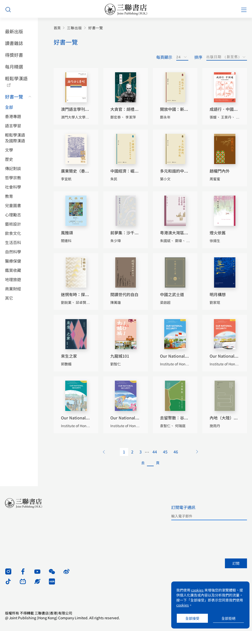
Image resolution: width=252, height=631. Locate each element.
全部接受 (192, 618)
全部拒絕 (228, 618)
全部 (9, 107)
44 (154, 452)
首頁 (57, 28)
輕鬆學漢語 (16, 78)
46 (176, 452)
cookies (197, 589)
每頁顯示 (164, 57)
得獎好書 (14, 55)
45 (165, 452)
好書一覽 (14, 96)
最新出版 (14, 31)
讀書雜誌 (14, 43)
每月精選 (14, 66)
